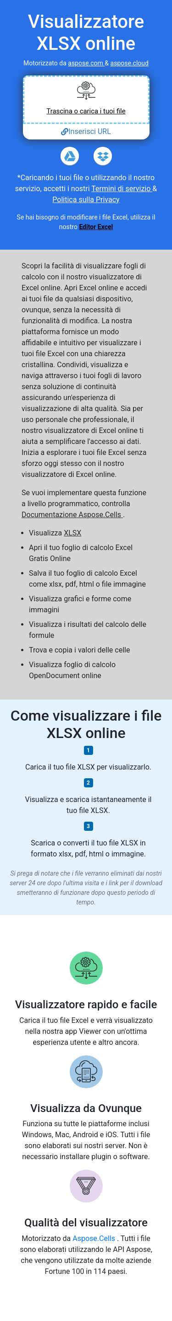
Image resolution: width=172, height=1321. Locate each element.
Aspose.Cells (94, 1238)
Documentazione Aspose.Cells (72, 514)
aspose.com (86, 63)
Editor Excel (96, 226)
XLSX (72, 533)
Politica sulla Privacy (85, 199)
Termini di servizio (121, 188)
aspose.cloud (130, 63)
